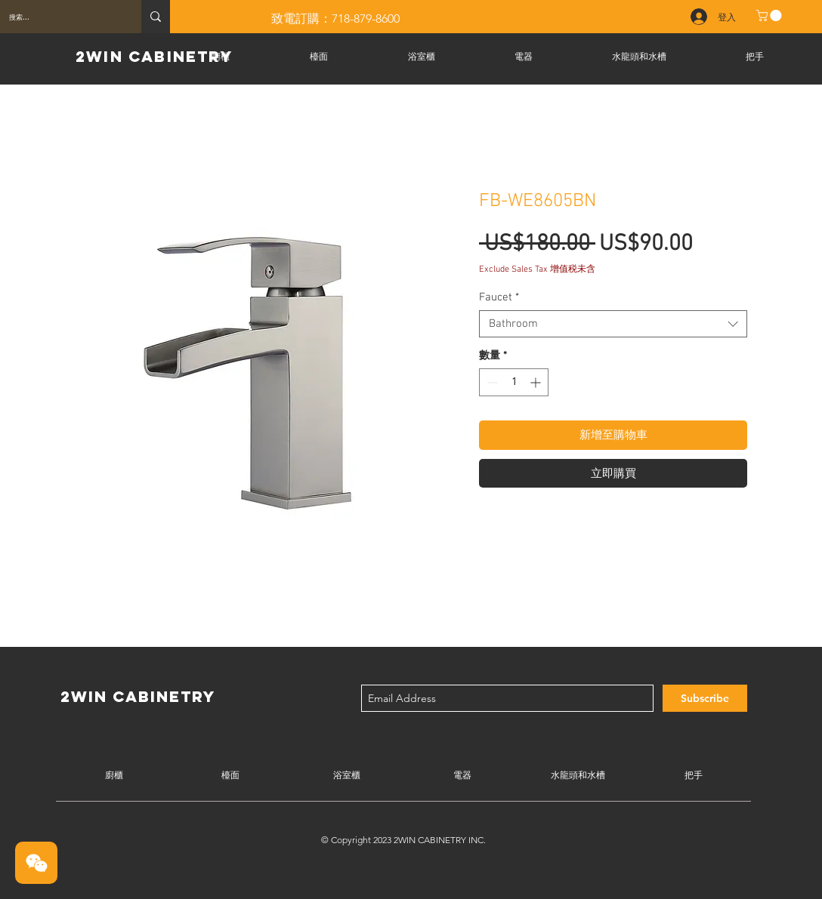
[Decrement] (490, 382)
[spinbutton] (513, 382)
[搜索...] (59, 16)
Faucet (499, 297)
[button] (770, 15)
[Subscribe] (705, 698)
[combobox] (613, 323)
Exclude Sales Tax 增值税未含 (537, 269)
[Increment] (536, 382)
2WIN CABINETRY (154, 56)
